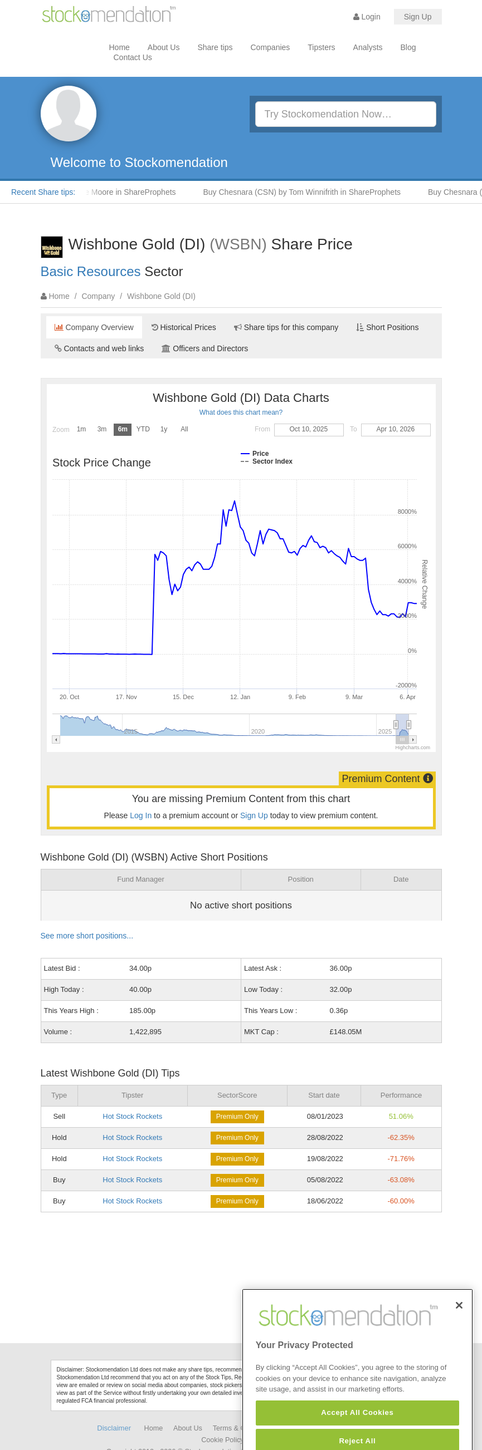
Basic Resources (91, 271)
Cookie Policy (222, 1440)
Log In (141, 815)
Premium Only (237, 1116)
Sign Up (418, 16)
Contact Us (133, 57)
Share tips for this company (286, 327)
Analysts (368, 47)
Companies (270, 47)
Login (367, 16)
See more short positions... (87, 935)
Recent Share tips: (43, 192)
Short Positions (387, 327)
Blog (408, 47)
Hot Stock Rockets (132, 1116)
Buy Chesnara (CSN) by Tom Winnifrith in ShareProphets (305, 192)
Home (119, 47)
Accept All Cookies (357, 1431)
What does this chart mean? (241, 412)
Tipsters (321, 47)
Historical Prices (184, 327)
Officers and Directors (205, 348)
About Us (164, 47)
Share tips (214, 47)
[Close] (459, 1324)
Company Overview (94, 327)
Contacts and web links (99, 348)
